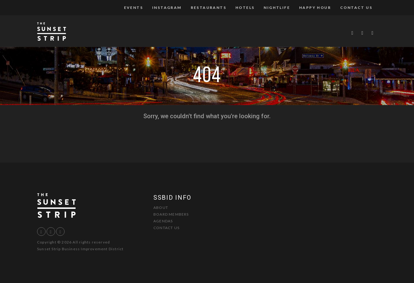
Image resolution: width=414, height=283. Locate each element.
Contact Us (356, 7)
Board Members (171, 214)
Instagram (167, 7)
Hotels (244, 7)
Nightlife (277, 7)
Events (133, 7)
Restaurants (208, 7)
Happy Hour (315, 7)
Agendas (163, 221)
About (160, 207)
